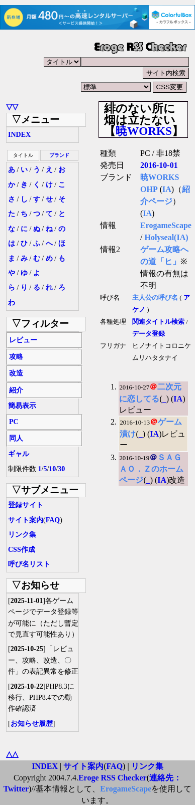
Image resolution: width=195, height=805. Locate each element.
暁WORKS (144, 130)
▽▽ (12, 106)
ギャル (18, 454)
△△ (12, 754)
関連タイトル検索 (158, 321)
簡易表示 (22, 406)
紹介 (16, 390)
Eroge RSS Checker (112, 777)
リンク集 (22, 534)
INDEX (19, 134)
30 (61, 469)
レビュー (23, 340)
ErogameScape (165, 225)
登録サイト (25, 505)
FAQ (53, 520)
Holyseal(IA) (166, 237)
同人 (16, 438)
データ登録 (148, 333)
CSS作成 (21, 549)
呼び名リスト (29, 564)
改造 (16, 373)
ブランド (59, 155)
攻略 (16, 356)
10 (52, 469)
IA (166, 189)
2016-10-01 (159, 165)
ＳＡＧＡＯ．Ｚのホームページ (151, 469)
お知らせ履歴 (32, 723)
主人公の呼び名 (155, 297)
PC (14, 422)
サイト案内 (25, 520)
